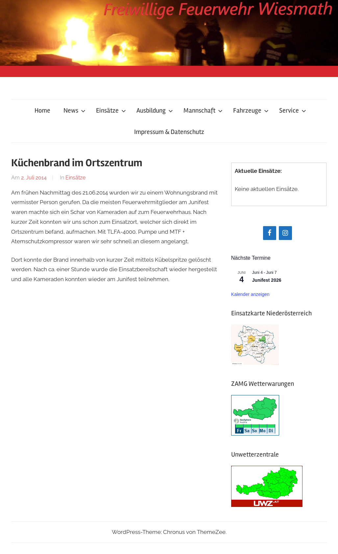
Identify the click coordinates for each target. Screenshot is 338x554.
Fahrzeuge (251, 110)
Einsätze (111, 110)
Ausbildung (154, 110)
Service (292, 110)
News (74, 110)
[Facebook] (269, 233)
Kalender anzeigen (250, 294)
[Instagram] (285, 233)
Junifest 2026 (266, 280)
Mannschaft (203, 110)
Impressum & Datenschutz (169, 132)
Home (42, 110)
